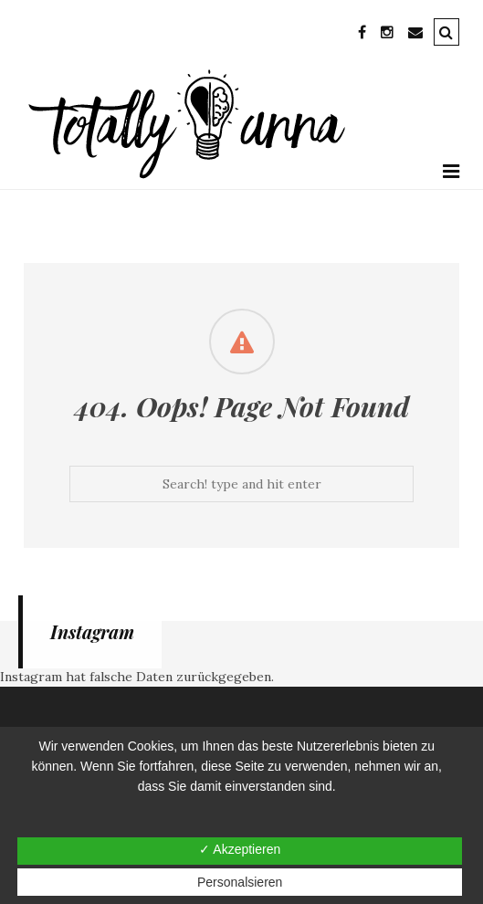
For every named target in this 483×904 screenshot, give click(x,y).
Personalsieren (239, 882)
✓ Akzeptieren (239, 849)
